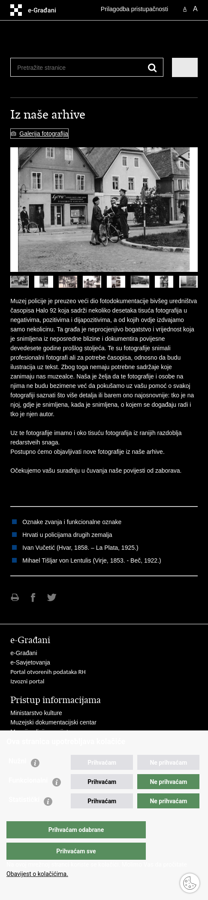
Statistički (24, 817)
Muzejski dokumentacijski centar (53, 722)
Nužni (18, 778)
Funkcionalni (28, 797)
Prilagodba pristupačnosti (134, 9)
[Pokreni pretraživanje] (152, 68)
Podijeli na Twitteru (51, 597)
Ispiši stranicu (14, 597)
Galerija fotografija (43, 133)
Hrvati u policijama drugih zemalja (67, 534)
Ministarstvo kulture (36, 712)
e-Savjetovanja (30, 662)
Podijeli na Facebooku (33, 597)
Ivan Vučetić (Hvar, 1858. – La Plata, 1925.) (80, 547)
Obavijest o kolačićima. (37, 873)
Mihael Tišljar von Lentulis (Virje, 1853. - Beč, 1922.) (91, 560)
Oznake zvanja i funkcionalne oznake (71, 522)
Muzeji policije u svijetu (40, 731)
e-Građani (23, 653)
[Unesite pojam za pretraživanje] (48, 67)
